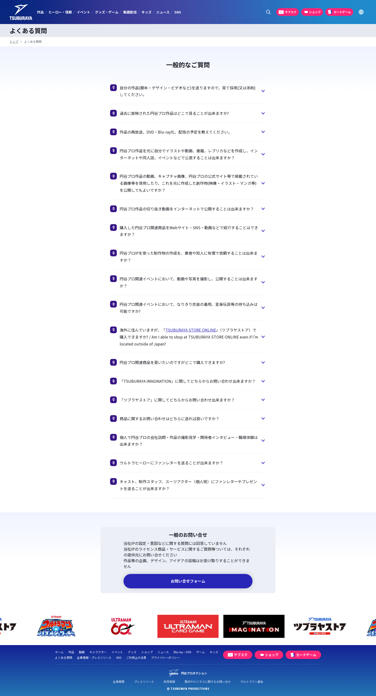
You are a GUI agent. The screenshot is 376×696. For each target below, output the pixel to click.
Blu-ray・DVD (182, 652)
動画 (82, 652)
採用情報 (169, 681)
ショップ (147, 652)
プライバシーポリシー (165, 657)
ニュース (163, 12)
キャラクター (98, 652)
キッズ (146, 12)
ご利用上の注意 (136, 657)
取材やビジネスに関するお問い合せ (208, 681)
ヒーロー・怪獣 (60, 12)
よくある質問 (63, 657)
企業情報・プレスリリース (94, 657)
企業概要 (118, 681)
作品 (40, 12)
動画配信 (130, 12)
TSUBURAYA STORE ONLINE (190, 330)
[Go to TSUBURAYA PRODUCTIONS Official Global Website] (361, 12)
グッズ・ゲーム (106, 12)
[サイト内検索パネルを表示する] (268, 12)
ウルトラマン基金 (251, 681)
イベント (83, 12)
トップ (14, 41)
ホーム (59, 652)
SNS (177, 12)
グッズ (132, 652)
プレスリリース (144, 681)
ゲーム (200, 652)
